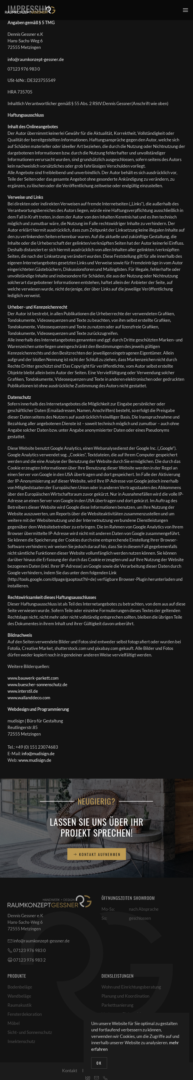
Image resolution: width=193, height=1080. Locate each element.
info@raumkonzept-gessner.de (36, 59)
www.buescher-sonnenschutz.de (37, 684)
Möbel (14, 1023)
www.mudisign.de (34, 760)
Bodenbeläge (20, 987)
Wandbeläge (19, 996)
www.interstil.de (23, 691)
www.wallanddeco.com (29, 697)
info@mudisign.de (38, 753)
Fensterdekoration (25, 1014)
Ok (99, 1063)
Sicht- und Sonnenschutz (30, 1032)
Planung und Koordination (125, 996)
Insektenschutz (21, 1041)
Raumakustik (20, 1005)
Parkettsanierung (117, 1005)
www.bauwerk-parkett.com (33, 678)
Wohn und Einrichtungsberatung (131, 987)
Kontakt (69, 1070)
